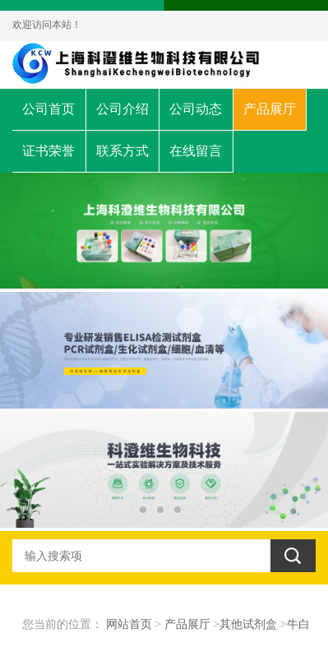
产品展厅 (269, 109)
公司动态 (195, 109)
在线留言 (195, 151)
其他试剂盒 (248, 624)
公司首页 (48, 109)
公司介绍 (122, 109)
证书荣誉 (48, 151)
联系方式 (122, 151)
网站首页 (129, 624)
